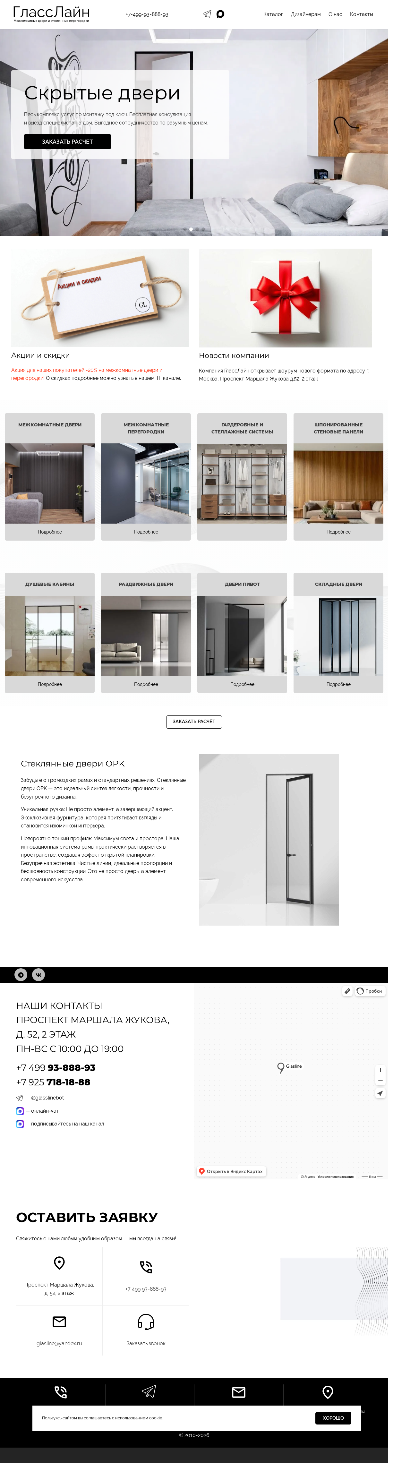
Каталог (273, 14)
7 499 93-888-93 (146, 1289)
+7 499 (56, 1067)
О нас (335, 14)
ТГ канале (168, 378)
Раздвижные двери (146, 584)
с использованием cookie (137, 1418)
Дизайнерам (306, 14)
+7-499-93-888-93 (147, 14)
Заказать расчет (67, 141)
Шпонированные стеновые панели (338, 428)
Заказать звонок (146, 1343)
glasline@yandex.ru (59, 1343)
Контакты (361, 14)
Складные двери (338, 584)
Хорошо (333, 1418)
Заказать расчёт (194, 721)
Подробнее (50, 532)
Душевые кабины (49, 584)
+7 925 (53, 1082)
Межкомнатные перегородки (146, 428)
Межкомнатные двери (49, 425)
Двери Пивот (242, 584)
